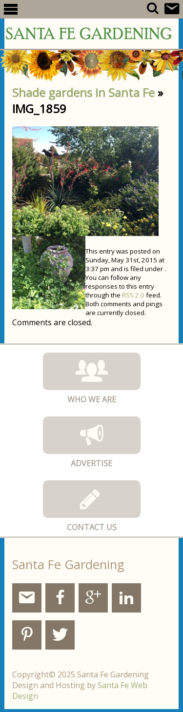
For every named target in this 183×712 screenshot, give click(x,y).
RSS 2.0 (133, 295)
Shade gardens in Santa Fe (83, 92)
